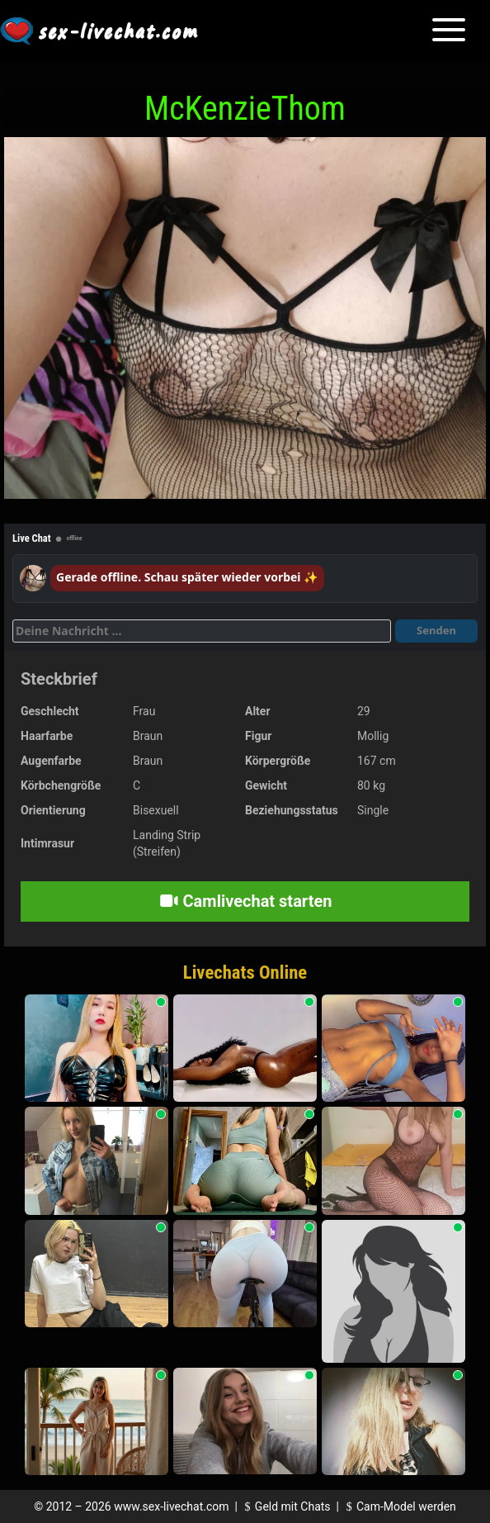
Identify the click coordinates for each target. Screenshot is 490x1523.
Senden (436, 630)
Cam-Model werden (398, 1506)
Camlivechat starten (245, 901)
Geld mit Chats (285, 1506)
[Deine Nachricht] (201, 631)
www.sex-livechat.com (171, 1506)
